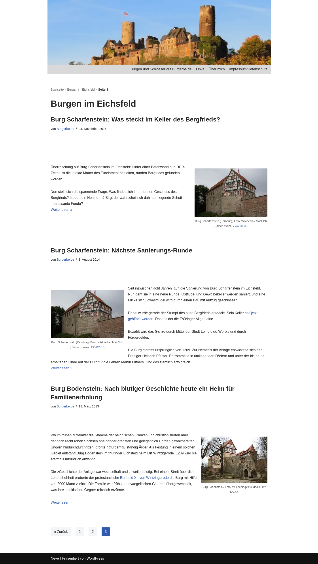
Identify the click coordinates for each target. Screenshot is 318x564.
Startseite (57, 89)
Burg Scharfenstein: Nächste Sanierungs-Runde (121, 250)
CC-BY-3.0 (241, 226)
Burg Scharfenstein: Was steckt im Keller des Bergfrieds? (135, 119)
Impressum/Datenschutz (248, 69)
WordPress (95, 558)
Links (200, 69)
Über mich (217, 69)
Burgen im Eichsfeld (81, 89)
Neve (55, 558)
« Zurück (61, 532)
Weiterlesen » (61, 209)
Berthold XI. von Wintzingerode (144, 478)
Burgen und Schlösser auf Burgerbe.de (161, 69)
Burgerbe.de (65, 129)
